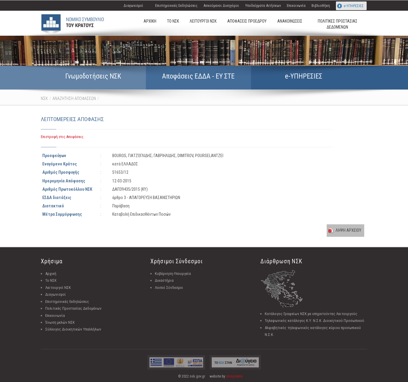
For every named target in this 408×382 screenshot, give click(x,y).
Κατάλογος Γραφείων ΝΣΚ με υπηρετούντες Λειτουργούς (311, 313)
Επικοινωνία (296, 5)
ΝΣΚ (44, 98)
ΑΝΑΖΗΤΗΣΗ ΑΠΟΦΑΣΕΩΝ (74, 98)
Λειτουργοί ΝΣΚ (58, 287)
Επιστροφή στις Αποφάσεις (62, 136)
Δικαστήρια (164, 280)
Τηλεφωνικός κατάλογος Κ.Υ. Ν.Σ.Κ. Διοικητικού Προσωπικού (314, 320)
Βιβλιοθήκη (321, 5)
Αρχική (50, 273)
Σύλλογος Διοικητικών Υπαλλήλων (73, 329)
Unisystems (234, 376)
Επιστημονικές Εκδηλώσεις (176, 5)
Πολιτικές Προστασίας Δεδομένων (73, 308)
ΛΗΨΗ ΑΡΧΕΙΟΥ (348, 230)
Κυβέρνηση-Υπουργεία (173, 273)
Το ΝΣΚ (51, 280)
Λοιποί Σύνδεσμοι (169, 287)
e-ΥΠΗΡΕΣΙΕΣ (354, 6)
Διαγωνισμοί (133, 5)
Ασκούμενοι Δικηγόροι (221, 5)
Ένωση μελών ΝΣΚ (60, 322)
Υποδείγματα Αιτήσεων (263, 5)
